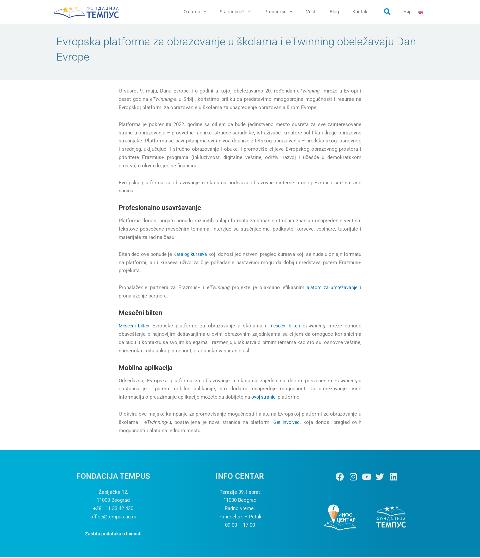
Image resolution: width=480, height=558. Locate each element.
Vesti (311, 11)
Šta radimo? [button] (235, 12)
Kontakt (360, 11)
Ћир (407, 11)
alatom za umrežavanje (331, 289)
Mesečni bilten (135, 327)
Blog (334, 11)
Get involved (286, 424)
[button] (387, 11)
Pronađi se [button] (278, 12)
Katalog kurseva (197, 256)
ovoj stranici (265, 398)
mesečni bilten (285, 327)
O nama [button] (195, 12)
